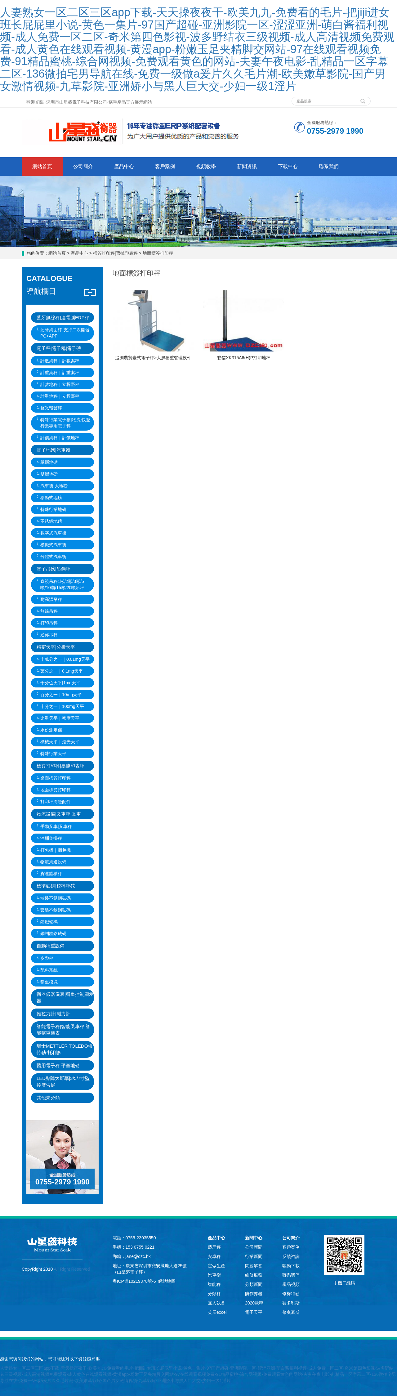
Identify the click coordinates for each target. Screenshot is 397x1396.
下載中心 (288, 166)
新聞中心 (253, 1237)
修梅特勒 (291, 1293)
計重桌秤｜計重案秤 (59, 372)
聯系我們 (329, 166)
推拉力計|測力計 (53, 1013)
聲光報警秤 (51, 407)
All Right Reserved (71, 1269)
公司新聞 (253, 1247)
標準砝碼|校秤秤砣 (56, 885)
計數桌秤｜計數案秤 (59, 360)
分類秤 (214, 1293)
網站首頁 (42, 166)
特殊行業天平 (53, 753)
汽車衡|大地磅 (54, 485)
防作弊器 (253, 1293)
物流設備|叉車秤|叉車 (59, 814)
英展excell (218, 1312)
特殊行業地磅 (53, 509)
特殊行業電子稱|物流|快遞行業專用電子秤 (65, 422)
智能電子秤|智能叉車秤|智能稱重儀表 (63, 1030)
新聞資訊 (247, 166)
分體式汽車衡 (53, 556)
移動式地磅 (51, 497)
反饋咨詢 (291, 1256)
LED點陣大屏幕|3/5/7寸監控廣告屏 (63, 1081)
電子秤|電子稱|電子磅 (59, 348)
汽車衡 (214, 1275)
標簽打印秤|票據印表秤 (115, 253)
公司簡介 (83, 166)
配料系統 (49, 970)
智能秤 (214, 1284)
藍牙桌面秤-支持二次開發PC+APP (65, 332)
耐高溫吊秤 (51, 599)
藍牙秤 (214, 1247)
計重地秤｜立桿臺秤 (59, 396)
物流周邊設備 (53, 861)
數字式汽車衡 (53, 532)
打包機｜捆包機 (55, 850)
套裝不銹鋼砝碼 (55, 909)
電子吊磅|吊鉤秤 (53, 568)
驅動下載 (291, 1265)
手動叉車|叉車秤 (56, 826)
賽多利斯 (291, 1302)
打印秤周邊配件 (55, 801)
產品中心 (124, 166)
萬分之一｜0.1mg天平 (61, 671)
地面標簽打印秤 (157, 253)
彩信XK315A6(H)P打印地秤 (243, 357)
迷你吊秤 (49, 634)
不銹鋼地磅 (51, 521)
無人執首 (216, 1302)
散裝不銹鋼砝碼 (55, 898)
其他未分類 (48, 1097)
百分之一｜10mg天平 (61, 694)
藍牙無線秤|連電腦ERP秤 (63, 317)
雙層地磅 (49, 474)
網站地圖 (167, 1281)
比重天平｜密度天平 (59, 718)
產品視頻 (291, 1284)
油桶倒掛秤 (51, 838)
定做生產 (216, 1265)
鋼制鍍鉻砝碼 (53, 933)
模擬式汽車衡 (53, 544)
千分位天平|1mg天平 (60, 682)
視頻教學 (206, 166)
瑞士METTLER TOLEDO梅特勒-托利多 (64, 1049)
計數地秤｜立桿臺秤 (59, 384)
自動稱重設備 (51, 945)
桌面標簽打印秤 (55, 778)
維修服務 (253, 1275)
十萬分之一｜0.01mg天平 (65, 659)
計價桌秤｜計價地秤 (59, 437)
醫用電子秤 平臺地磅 (58, 1065)
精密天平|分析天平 (56, 647)
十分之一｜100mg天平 (62, 706)
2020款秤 (254, 1302)
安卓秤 (214, 1256)
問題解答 (253, 1265)
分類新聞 (253, 1284)
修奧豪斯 (291, 1312)
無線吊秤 (49, 611)
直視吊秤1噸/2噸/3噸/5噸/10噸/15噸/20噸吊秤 (62, 584)
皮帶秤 (46, 958)
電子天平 (253, 1312)
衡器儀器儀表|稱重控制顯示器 (65, 997)
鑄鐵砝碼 (49, 921)
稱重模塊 (49, 981)
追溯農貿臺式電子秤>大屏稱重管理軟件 (153, 357)
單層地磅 (49, 462)
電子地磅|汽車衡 (53, 450)
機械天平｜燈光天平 (59, 741)
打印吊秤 (49, 622)
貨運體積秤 (51, 873)
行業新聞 (253, 1256)
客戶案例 (165, 166)
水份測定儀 (51, 729)
